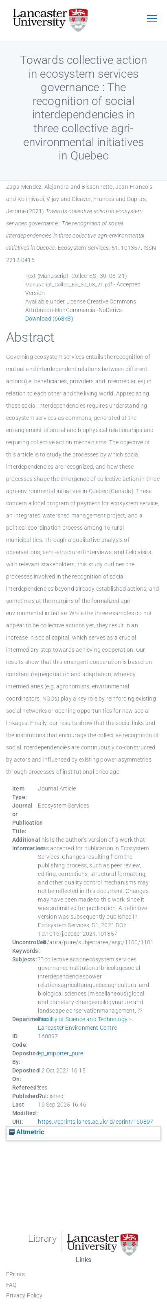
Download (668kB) (49, 318)
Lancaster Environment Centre (77, 1027)
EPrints (15, 1274)
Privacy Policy (24, 1295)
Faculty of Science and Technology (82, 1019)
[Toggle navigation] (152, 19)
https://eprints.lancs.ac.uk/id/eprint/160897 (95, 1121)
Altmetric (26, 1132)
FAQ (11, 1285)
